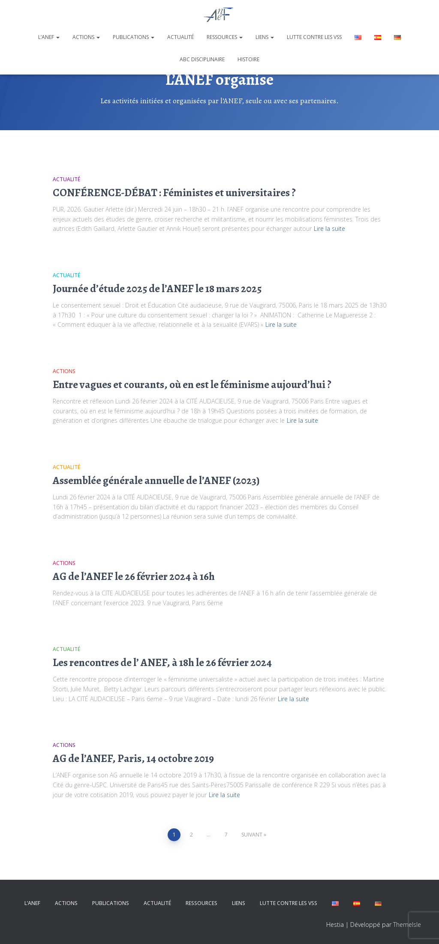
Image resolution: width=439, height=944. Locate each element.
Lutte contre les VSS (314, 37)
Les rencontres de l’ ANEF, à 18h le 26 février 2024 (162, 662)
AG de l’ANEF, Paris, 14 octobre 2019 (133, 758)
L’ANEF (49, 37)
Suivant (251, 834)
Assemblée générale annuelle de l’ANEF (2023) (156, 480)
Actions (86, 37)
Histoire (248, 59)
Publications (133, 37)
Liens (265, 37)
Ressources (225, 37)
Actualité (180, 37)
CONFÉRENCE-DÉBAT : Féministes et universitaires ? (174, 192)
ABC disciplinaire (202, 59)
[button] (57, 37)
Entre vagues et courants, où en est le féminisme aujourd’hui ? (192, 384)
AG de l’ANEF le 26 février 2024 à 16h (134, 576)
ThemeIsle (407, 924)
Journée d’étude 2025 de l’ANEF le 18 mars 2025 (157, 288)
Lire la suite (329, 228)
